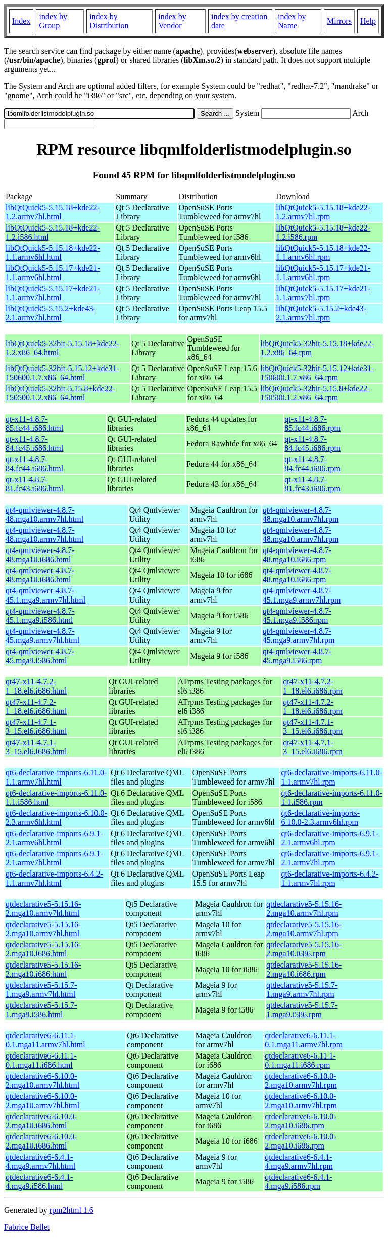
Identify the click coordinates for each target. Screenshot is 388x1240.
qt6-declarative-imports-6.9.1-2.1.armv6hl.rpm (329, 838)
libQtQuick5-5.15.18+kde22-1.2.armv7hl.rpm (323, 212)
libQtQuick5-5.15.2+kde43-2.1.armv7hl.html (51, 313)
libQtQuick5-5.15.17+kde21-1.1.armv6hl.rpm (323, 273)
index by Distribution (108, 21)
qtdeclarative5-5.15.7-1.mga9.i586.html (41, 1010)
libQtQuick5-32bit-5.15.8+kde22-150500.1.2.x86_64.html (60, 393)
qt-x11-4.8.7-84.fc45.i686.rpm (312, 443)
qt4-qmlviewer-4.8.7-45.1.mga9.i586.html (40, 615)
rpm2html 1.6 (71, 1210)
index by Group (53, 21)
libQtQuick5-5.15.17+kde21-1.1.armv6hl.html (53, 273)
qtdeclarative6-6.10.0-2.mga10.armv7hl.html (42, 1080)
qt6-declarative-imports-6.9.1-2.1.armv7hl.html (54, 858)
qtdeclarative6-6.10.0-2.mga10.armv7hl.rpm (301, 1080)
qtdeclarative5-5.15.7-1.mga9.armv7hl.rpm (301, 989)
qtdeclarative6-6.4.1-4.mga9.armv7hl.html (40, 1161)
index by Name (292, 21)
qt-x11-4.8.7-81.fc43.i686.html (34, 484)
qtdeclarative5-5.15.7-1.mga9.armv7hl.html (41, 989)
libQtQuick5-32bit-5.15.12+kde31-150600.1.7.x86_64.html (62, 373)
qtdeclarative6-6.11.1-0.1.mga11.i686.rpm (300, 1060)
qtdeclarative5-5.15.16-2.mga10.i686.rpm (304, 949)
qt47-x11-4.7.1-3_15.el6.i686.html (36, 727)
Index (21, 21)
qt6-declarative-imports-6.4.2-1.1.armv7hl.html (54, 878)
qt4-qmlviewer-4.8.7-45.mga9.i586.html (40, 656)
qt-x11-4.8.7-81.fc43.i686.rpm (312, 484)
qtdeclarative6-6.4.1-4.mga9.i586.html (39, 1181)
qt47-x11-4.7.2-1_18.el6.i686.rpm (313, 686)
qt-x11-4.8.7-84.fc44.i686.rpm (312, 464)
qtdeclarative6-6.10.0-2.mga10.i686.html (41, 1121)
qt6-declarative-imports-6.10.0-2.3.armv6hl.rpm (320, 817)
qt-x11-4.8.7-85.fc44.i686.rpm (312, 423)
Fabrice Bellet (27, 1227)
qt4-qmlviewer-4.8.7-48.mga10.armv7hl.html (44, 514)
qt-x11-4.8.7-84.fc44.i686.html (34, 464)
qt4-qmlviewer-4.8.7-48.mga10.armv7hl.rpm (301, 514)
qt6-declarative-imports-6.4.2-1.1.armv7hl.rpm (329, 878)
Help (368, 21)
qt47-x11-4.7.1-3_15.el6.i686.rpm (313, 727)
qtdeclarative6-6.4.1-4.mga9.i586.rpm (298, 1181)
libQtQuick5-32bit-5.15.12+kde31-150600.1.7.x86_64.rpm (317, 373)
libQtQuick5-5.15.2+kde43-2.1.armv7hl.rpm (321, 313)
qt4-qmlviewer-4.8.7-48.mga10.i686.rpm (297, 555)
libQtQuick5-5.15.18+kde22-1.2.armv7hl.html (53, 212)
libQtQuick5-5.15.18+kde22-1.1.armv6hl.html (53, 252)
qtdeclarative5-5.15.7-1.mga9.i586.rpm (301, 1010)
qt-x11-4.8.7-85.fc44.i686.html (34, 423)
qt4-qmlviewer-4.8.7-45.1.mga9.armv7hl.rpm (302, 595)
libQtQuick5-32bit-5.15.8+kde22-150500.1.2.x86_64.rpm (315, 393)
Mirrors (339, 21)
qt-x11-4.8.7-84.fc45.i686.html (34, 443)
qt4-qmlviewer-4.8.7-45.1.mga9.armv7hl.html (45, 595)
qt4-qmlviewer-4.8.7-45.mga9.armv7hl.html (42, 636)
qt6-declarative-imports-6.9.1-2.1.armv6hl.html (54, 838)
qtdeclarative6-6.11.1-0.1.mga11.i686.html (41, 1060)
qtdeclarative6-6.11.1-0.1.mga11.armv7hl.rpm (304, 1040)
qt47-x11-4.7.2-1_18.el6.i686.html (36, 686)
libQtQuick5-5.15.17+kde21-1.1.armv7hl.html (53, 293)
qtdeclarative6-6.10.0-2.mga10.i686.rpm (300, 1121)
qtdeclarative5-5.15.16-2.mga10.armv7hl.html (43, 908)
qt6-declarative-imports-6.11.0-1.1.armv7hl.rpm (331, 777)
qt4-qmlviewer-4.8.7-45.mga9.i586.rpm (297, 656)
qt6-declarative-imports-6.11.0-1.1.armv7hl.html (56, 777)
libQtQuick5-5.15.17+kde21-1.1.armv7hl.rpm (323, 293)
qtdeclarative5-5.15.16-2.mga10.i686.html (43, 949)
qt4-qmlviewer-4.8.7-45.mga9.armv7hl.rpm (299, 636)
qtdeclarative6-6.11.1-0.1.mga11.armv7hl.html (45, 1040)
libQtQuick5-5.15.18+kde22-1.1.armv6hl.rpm (323, 252)
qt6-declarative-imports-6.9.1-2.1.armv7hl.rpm (329, 858)
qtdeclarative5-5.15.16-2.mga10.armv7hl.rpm (304, 908)
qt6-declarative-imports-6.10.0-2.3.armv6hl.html (56, 817)
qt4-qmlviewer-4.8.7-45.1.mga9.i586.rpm (297, 615)
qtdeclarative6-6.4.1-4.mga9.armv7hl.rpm (299, 1161)
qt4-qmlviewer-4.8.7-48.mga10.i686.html (40, 555)
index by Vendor (172, 21)
